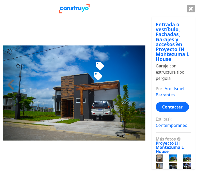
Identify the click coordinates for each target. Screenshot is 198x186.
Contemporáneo (171, 125)
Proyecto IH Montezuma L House (170, 147)
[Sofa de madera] (98, 76)
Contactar (172, 107)
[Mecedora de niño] (100, 66)
